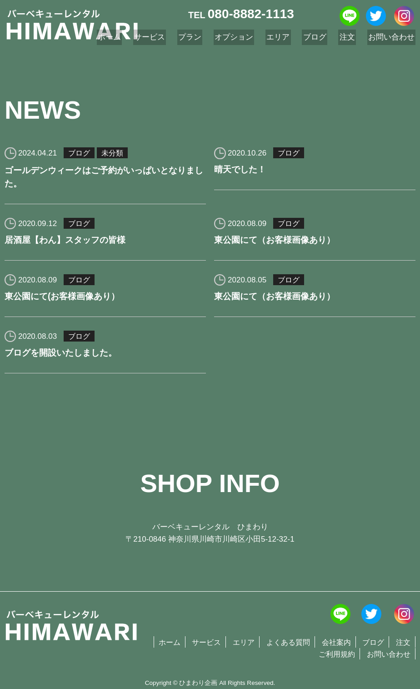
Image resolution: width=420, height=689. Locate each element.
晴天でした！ (241, 171)
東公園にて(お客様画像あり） (65, 300)
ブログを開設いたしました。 (64, 357)
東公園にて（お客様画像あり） (277, 242)
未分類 (114, 153)
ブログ (79, 153)
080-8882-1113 (251, 14)
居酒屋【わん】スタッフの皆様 (68, 242)
